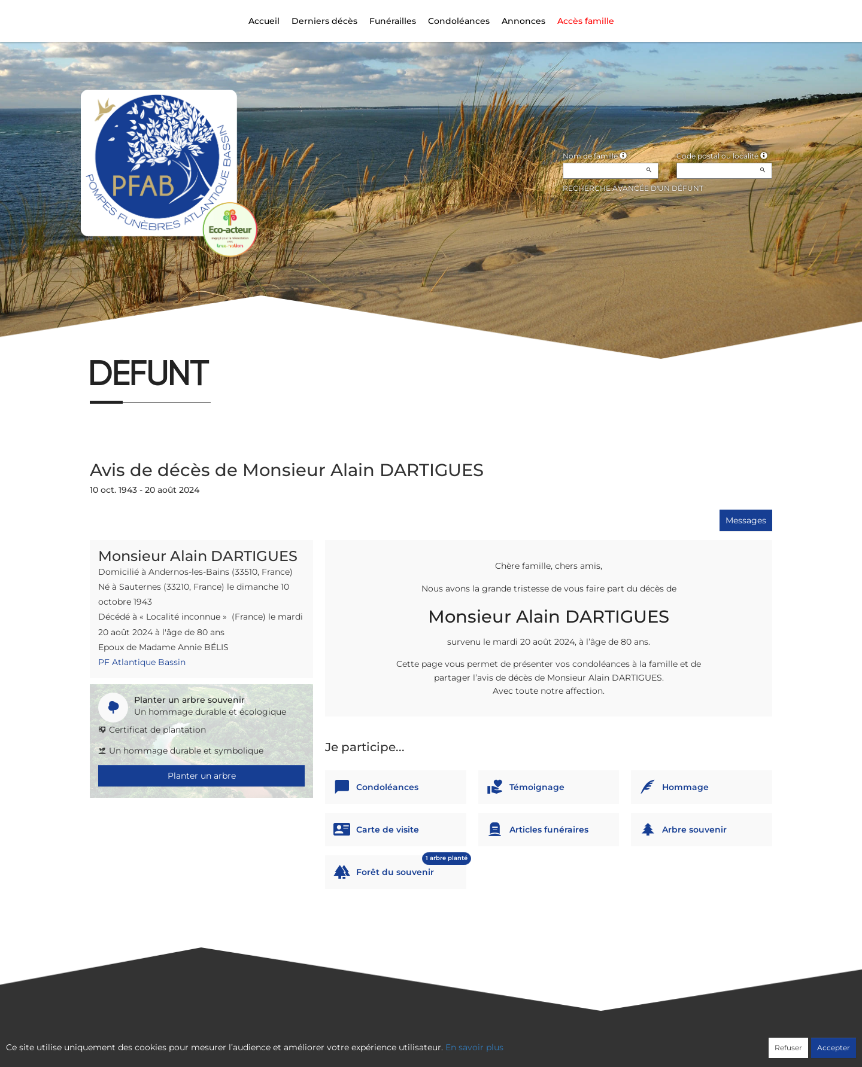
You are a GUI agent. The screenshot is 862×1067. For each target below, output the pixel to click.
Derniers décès (324, 21)
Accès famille (585, 21)
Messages (746, 520)
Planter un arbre (202, 775)
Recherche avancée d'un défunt (633, 188)
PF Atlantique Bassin (142, 662)
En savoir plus (474, 1047)
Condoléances (459, 21)
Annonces (523, 21)
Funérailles (392, 21)
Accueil (264, 21)
